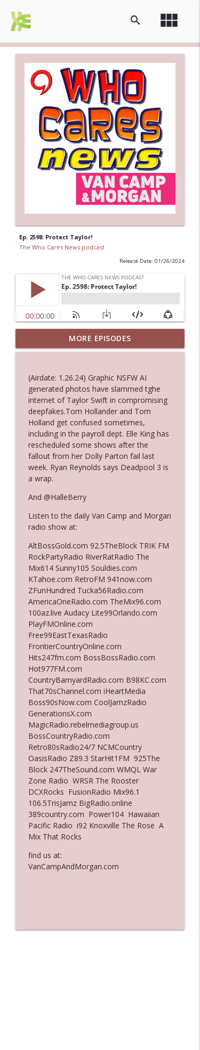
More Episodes (100, 338)
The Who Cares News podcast (62, 247)
